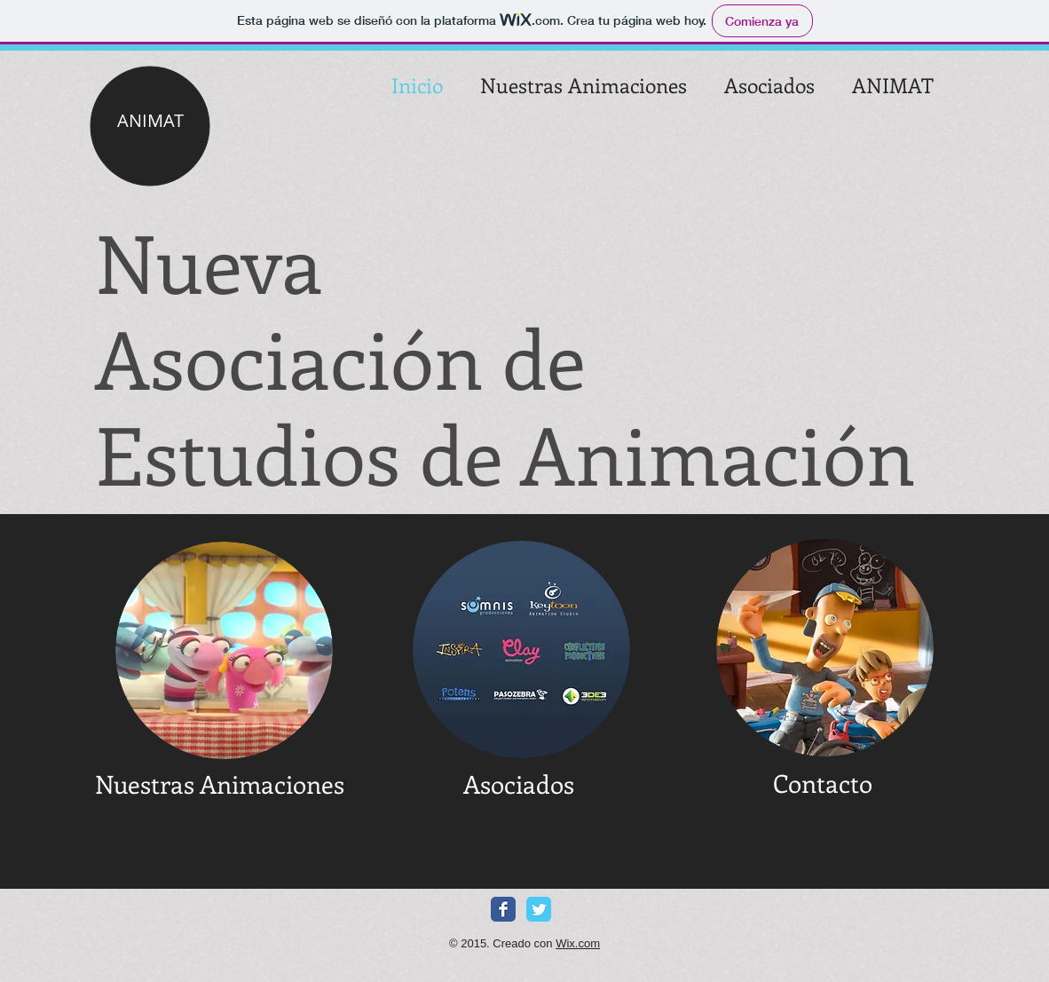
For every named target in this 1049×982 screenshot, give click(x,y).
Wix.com (578, 943)
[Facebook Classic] (503, 909)
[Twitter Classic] (538, 909)
